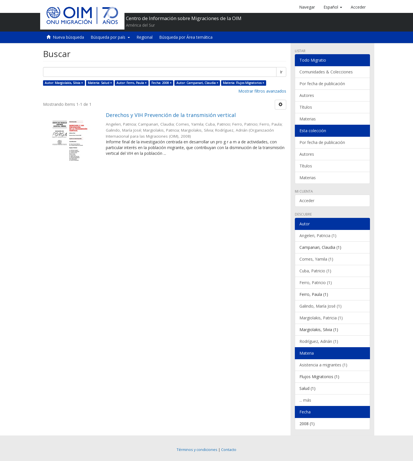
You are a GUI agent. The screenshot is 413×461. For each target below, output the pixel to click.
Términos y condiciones (197, 449)
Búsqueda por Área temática (186, 37)
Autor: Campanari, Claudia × (197, 83)
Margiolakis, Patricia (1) (321, 318)
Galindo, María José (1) (320, 306)
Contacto (228, 449)
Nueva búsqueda (68, 37)
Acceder (306, 200)
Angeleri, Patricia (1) (317, 235)
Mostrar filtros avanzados (262, 91)
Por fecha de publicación (322, 83)
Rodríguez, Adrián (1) (318, 341)
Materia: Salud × (100, 83)
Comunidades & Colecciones (326, 72)
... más (305, 400)
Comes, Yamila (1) (316, 259)
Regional (145, 37)
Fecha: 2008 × (161, 83)
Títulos (305, 107)
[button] (332, 7)
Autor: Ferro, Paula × (131, 83)
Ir (281, 72)
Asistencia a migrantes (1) (323, 365)
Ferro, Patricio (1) (315, 282)
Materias (307, 119)
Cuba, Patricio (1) (315, 271)
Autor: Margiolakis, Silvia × (64, 83)
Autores (306, 95)
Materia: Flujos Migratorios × (243, 83)
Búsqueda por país (110, 37)
